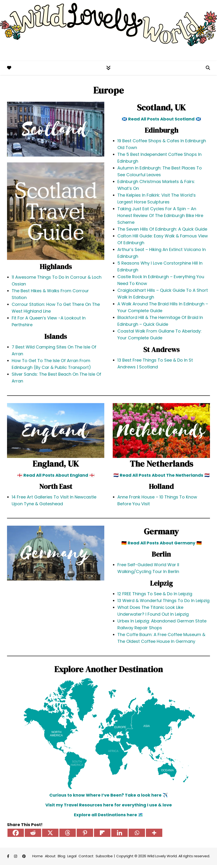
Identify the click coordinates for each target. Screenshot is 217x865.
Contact (86, 856)
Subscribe (104, 856)
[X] (50, 833)
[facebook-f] (8, 856)
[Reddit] (33, 833)
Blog (61, 856)
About (50, 856)
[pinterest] (24, 856)
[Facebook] (15, 833)
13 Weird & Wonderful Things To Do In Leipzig (163, 600)
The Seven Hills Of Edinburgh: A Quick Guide (162, 229)
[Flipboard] (102, 833)
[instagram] (16, 856)
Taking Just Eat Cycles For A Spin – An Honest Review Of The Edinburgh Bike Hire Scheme (160, 215)
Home (37, 856)
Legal (71, 856)
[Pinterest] (85, 833)
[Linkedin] (119, 833)
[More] (154, 833)
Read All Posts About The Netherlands (161, 475)
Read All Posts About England (55, 475)
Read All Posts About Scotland (161, 119)
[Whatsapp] (137, 833)
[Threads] (67, 833)
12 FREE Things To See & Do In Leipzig (154, 594)
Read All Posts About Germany (161, 543)
